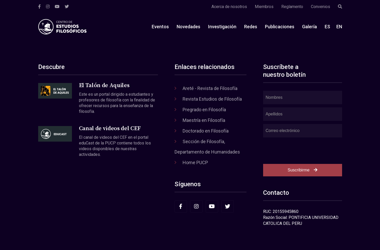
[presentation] (302, 151)
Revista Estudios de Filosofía (212, 99)
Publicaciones (279, 26)
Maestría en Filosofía (204, 120)
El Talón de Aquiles (104, 85)
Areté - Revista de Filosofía (210, 88)
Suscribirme (302, 170)
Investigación (222, 26)
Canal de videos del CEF (110, 128)
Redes (250, 26)
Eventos (160, 26)
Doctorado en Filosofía (206, 131)
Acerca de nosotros (229, 6)
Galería (309, 26)
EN (339, 26)
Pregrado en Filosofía (204, 109)
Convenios (320, 6)
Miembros (264, 6)
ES (327, 26)
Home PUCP (195, 162)
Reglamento (292, 6)
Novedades (188, 26)
